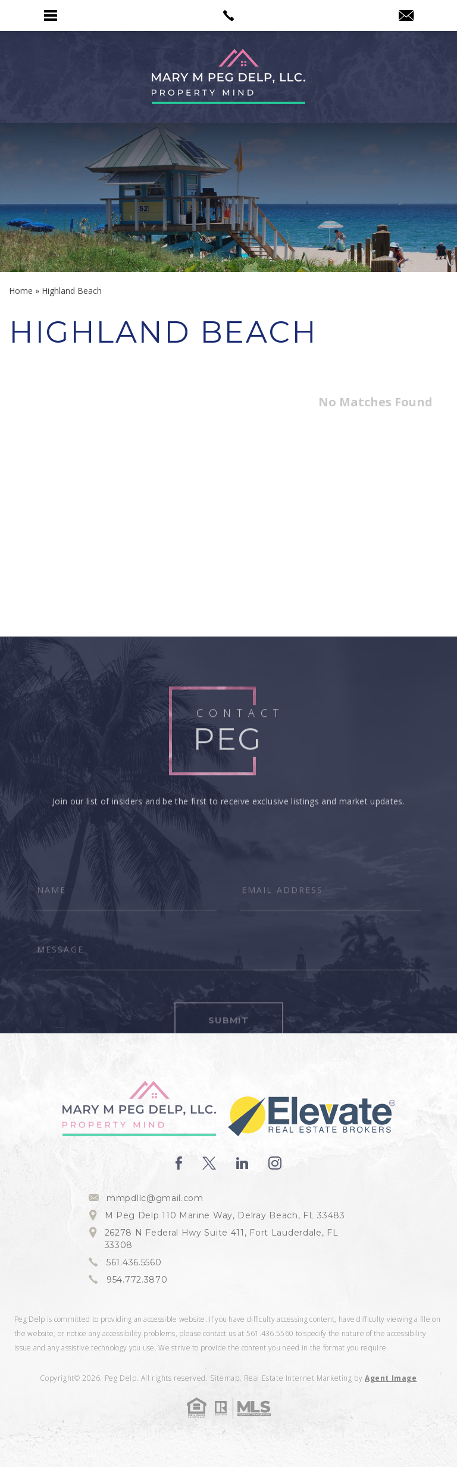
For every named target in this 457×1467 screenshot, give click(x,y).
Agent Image (391, 1378)
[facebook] (179, 1163)
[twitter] (209, 1163)
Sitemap (224, 1378)
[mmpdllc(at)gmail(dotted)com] (406, 16)
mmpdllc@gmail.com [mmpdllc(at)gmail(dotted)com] (155, 1198)
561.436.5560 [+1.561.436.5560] (134, 1262)
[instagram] (274, 1163)
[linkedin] (242, 1163)
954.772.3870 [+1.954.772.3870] (137, 1279)
